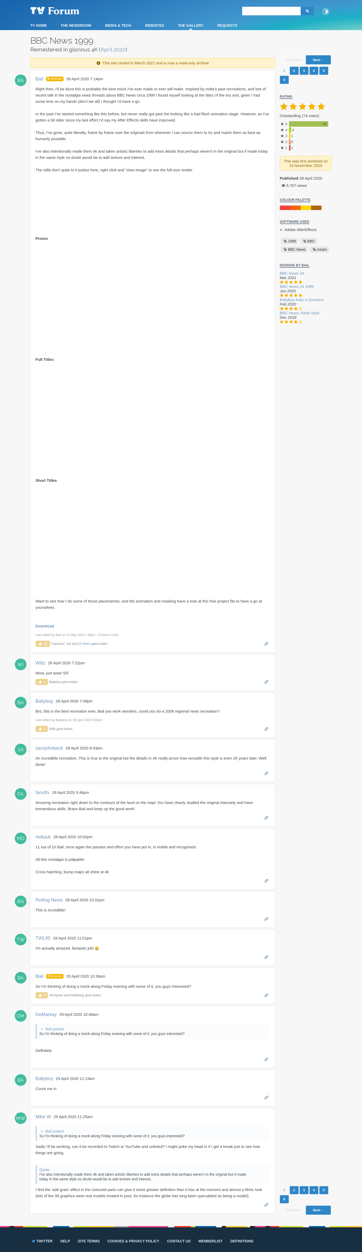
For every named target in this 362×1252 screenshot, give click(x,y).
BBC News (297, 249)
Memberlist (211, 1241)
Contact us (179, 1241)
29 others (84, 644)
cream (322, 249)
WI (20, 664)
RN (20, 901)
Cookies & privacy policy (133, 1241)
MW (20, 1118)
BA (20, 80)
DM (20, 1016)
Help (65, 1241)
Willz (40, 663)
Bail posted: (54, 1029)
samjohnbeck (49, 748)
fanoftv (43, 792)
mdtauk (43, 837)
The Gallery (190, 25)
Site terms (89, 1241)
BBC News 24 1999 (297, 286)
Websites (154, 25)
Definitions (241, 1241)
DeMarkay (46, 1014)
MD (20, 838)
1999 (292, 241)
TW (21, 939)
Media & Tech (118, 25)
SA (21, 749)
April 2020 (113, 49)
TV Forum (62, 10)
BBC (311, 241)
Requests (227, 25)
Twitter (41, 1241)
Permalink (266, 643)
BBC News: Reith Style (300, 313)
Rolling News (49, 900)
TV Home (38, 25)
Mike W (43, 1116)
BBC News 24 (292, 273)
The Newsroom (76, 25)
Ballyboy (44, 701)
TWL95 (43, 938)
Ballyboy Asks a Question (302, 299)
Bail (39, 79)
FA (20, 794)
